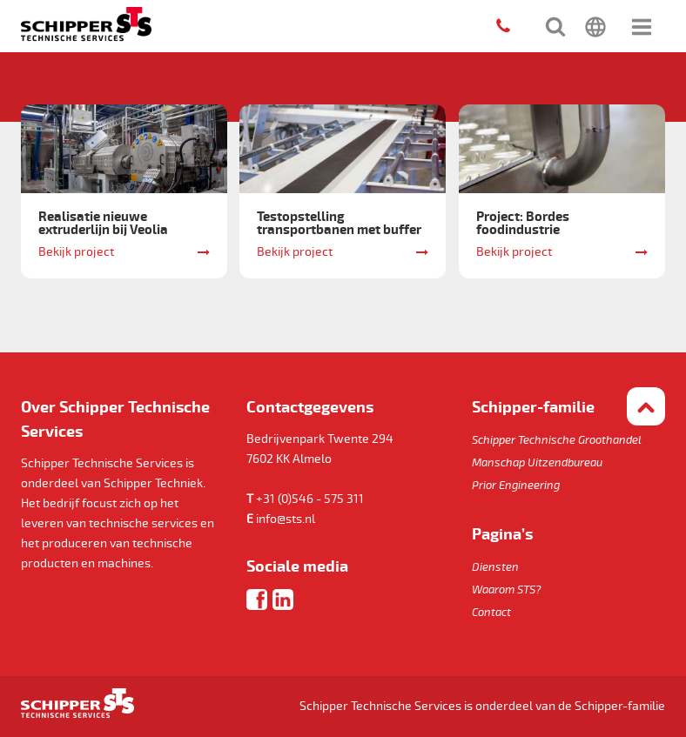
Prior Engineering (516, 485)
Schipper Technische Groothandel (557, 440)
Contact (491, 613)
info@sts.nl (285, 519)
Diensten (495, 567)
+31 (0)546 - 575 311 (310, 499)
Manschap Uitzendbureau (537, 463)
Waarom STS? (506, 590)
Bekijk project (76, 252)
